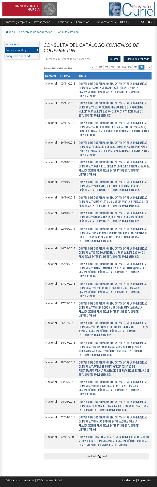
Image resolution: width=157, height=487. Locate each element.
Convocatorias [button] (106, 22)
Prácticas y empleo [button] (17, 22)
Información (12, 44)
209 (124, 67)
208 (118, 67)
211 (135, 67)
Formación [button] (64, 22)
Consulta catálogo (68, 32)
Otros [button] (124, 22)
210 (130, 67)
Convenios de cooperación (35, 32)
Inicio (10, 32)
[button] (150, 21)
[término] (76, 59)
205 (100, 67)
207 (112, 67)
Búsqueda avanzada (18, 56)
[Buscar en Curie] (143, 21)
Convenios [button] (84, 22)
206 (106, 67)
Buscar (114, 59)
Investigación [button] (43, 22)
